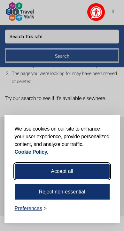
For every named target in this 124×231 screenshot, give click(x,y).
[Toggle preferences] (31, 208)
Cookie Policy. (31, 152)
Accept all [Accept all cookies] (62, 171)
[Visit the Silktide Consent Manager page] (106, 208)
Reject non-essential (62, 191)
